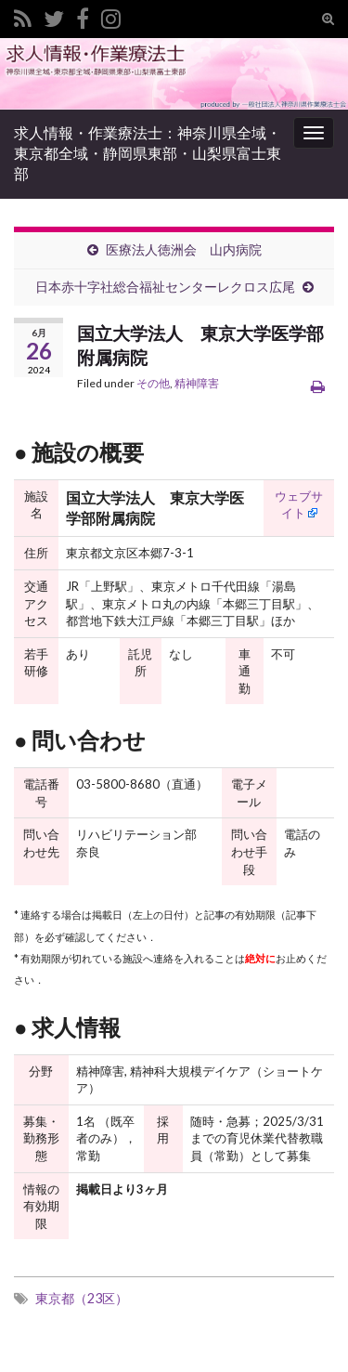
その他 (153, 383)
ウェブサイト (299, 505)
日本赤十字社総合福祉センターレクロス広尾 (165, 286)
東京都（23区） (81, 1298)
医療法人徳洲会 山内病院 (184, 249)
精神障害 (196, 383)
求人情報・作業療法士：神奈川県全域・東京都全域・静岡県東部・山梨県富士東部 (147, 153)
